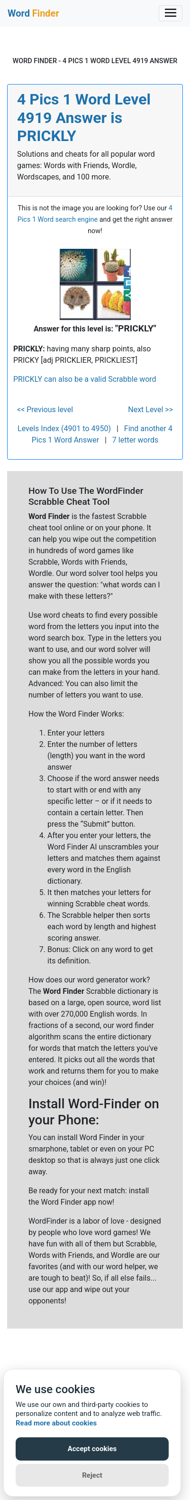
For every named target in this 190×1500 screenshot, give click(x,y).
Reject (92, 1475)
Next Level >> (150, 409)
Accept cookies (92, 1448)
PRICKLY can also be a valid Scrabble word (84, 379)
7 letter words (135, 439)
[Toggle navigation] (170, 13)
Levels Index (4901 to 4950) (64, 428)
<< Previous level (45, 409)
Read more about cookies (56, 1423)
